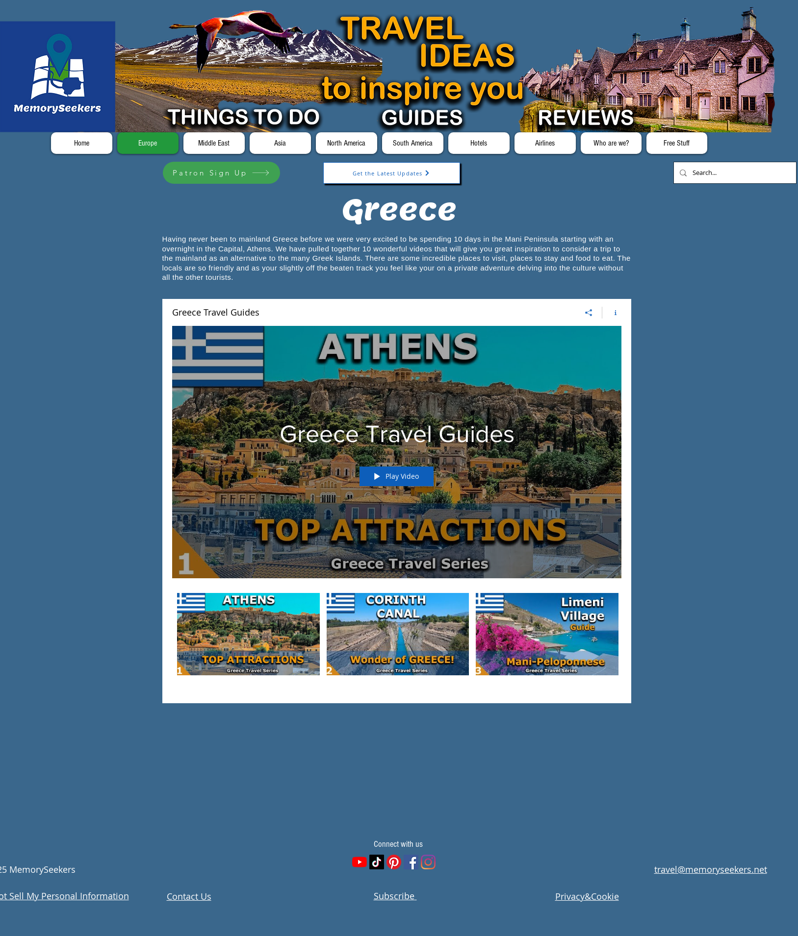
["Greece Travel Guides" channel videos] (396, 640)
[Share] (588, 312)
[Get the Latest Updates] (391, 173)
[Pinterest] (393, 862)
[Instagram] (428, 862)
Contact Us (189, 896)
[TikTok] (376, 862)
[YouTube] (359, 862)
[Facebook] (411, 862)
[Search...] (734, 172)
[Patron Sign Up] (221, 173)
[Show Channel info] (611, 312)
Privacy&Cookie (587, 896)
